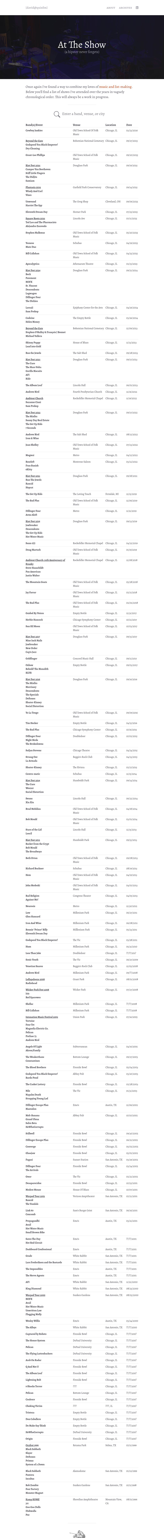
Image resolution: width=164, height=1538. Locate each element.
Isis (27, 993)
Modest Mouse (33, 1190)
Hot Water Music (35, 536)
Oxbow (29, 665)
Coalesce (30, 1399)
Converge (31, 1146)
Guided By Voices (35, 613)
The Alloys (31, 1327)
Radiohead (31, 983)
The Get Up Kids (34, 424)
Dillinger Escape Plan (37, 1105)
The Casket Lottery (35, 1084)
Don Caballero (33, 1419)
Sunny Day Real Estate (37, 420)
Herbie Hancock (34, 620)
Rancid (29, 483)
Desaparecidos (33, 1183)
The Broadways (34, 851)
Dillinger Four (33, 297)
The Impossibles (34, 1269)
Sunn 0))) (30, 543)
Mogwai (30, 455)
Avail (28, 1225)
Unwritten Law (34, 1310)
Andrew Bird (32, 392)
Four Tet (30, 1025)
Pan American (33, 571)
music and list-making (115, 86)
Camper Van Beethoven (38, 169)
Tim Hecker (32, 723)
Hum (28, 946)
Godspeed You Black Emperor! (42, 144)
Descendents (32, 289)
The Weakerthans (35, 1057)
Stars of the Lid (34, 829)
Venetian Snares (34, 966)
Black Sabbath (33, 1449)
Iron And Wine (33, 923)
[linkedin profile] (137, 7)
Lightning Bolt (33, 1380)
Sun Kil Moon (33, 626)
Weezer (30, 788)
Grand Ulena (32, 1119)
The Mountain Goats (36, 582)
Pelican (29, 1032)
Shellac (29, 1004)
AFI (27, 375)
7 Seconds (31, 428)
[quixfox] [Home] (37, 7)
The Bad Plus (32, 500)
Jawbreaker (32, 525)
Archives (125, 7)
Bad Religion (32, 896)
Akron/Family (33, 1050)
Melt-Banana (32, 1115)
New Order (31, 648)
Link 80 (29, 1210)
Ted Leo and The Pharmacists (41, 222)
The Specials (32, 694)
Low (28, 913)
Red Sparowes (33, 997)
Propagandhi (33, 1221)
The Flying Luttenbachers (39, 1353)
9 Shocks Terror (34, 1386)
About (111, 7)
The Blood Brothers (36, 1067)
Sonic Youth (32, 959)
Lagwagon (31, 293)
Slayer (29, 1453)
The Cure (30, 363)
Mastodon (31, 1109)
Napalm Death (33, 1094)
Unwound (31, 201)
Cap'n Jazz (31, 652)
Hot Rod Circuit (34, 1243)
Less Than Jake (33, 953)
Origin (29, 1439)
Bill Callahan (32, 253)
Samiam (30, 181)
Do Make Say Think (36, 1425)
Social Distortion (35, 706)
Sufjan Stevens (33, 750)
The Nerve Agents (35, 1275)
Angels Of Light (34, 1046)
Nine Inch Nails (34, 640)
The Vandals (32, 1204)
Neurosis (30, 906)
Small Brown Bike (35, 1232)
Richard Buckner (35, 868)
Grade (29, 1256)
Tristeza (30, 1412)
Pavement (31, 278)
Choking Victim (34, 1406)
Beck (28, 274)
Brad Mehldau (33, 809)
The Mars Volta (33, 367)
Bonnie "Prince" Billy (37, 929)
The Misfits (31, 416)
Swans (29, 798)
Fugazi (29, 1159)
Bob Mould (31, 819)
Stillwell (30, 1133)
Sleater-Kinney (34, 702)
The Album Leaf (34, 385)
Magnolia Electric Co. (37, 1028)
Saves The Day (33, 1239)
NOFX (29, 282)
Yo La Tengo (32, 713)
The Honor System (35, 1340)
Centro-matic (33, 774)
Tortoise (30, 1021)
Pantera (30, 1475)
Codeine (30, 318)
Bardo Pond (32, 1078)
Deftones (30, 698)
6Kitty (29, 469)
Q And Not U (32, 1367)
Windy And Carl (34, 191)
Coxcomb (31, 1214)
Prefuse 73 (31, 1036)
